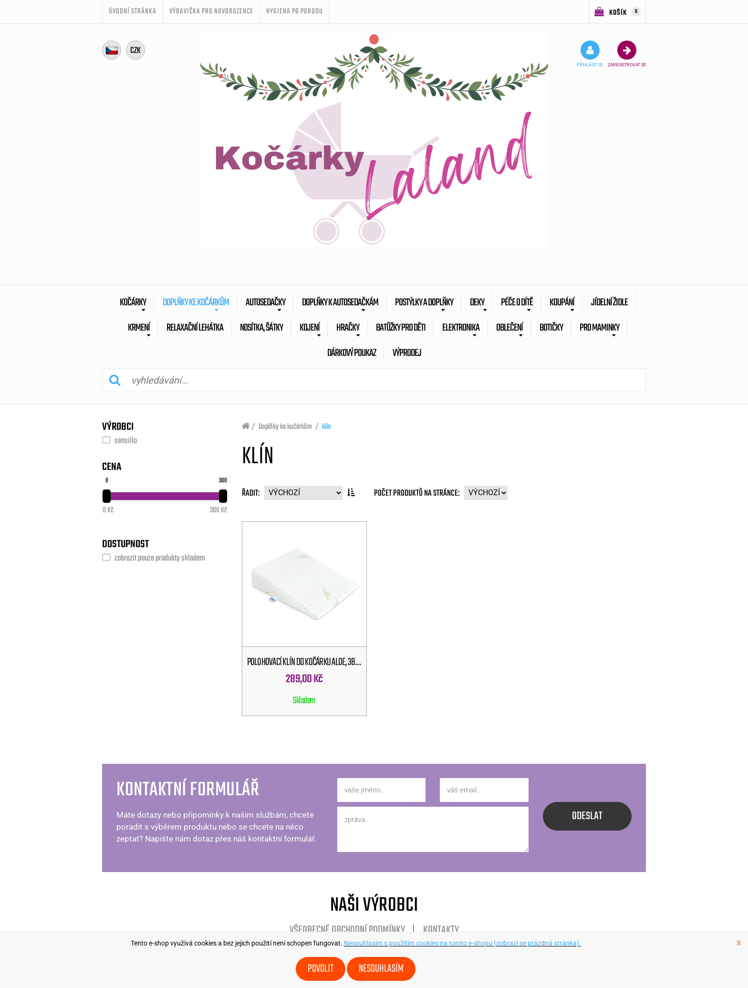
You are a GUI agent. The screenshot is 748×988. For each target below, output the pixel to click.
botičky (551, 328)
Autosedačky (265, 303)
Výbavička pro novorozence (211, 11)
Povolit (320, 969)
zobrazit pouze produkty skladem (159, 558)
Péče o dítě (517, 303)
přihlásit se (590, 54)
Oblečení (509, 328)
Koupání (562, 303)
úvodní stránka (132, 11)
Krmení (139, 328)
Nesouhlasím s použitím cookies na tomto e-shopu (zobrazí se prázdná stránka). (462, 943)
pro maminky (599, 328)
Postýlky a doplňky (424, 303)
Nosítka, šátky (261, 328)
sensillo (125, 441)
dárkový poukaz (351, 353)
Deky (477, 303)
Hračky (347, 328)
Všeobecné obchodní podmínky (347, 930)
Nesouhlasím (381, 969)
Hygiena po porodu (294, 11)
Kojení (310, 328)
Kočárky (133, 303)
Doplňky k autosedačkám (340, 303)
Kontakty (441, 930)
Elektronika (460, 328)
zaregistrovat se (627, 54)
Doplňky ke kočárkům (196, 303)
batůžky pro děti (401, 328)
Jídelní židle (609, 303)
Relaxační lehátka (194, 328)
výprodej (407, 353)
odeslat (587, 816)
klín (326, 427)
